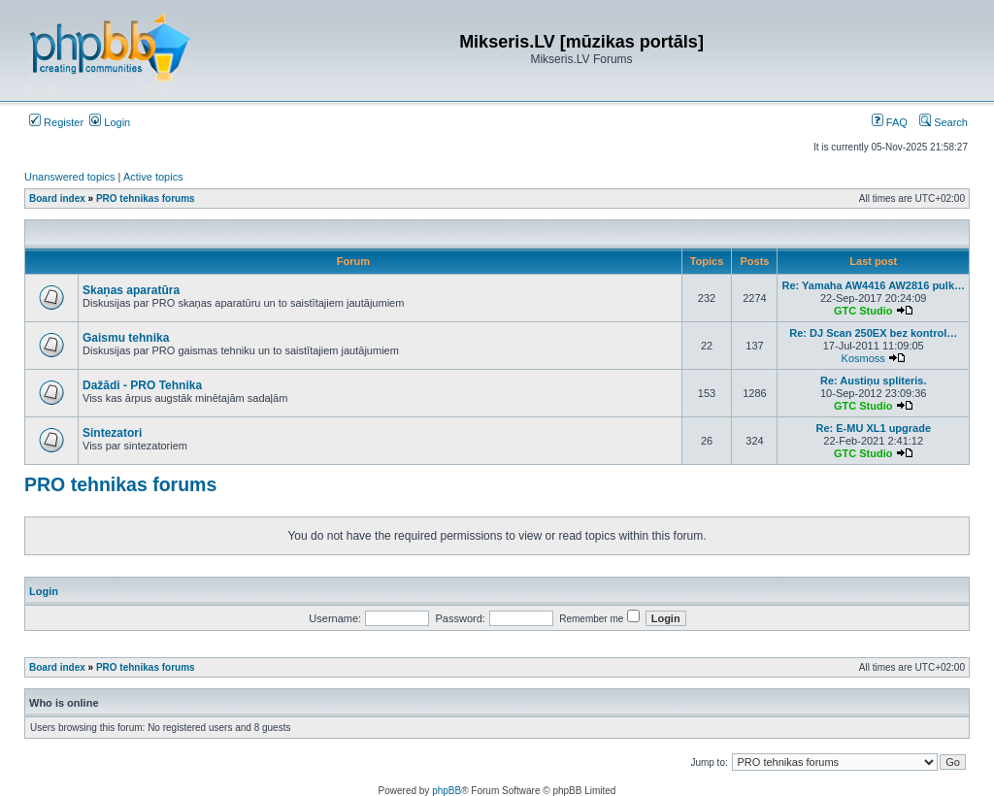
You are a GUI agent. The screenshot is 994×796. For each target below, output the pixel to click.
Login (109, 122)
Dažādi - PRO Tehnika (142, 385)
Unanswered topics (70, 176)
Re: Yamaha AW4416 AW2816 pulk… (873, 285)
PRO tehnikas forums (120, 484)
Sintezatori (112, 433)
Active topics (153, 176)
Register (56, 122)
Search (943, 122)
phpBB (446, 790)
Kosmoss (863, 358)
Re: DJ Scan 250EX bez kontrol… (873, 333)
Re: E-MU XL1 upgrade (873, 428)
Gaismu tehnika (126, 338)
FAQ (890, 122)
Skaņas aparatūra (131, 290)
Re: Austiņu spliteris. (873, 380)
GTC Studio (863, 310)
